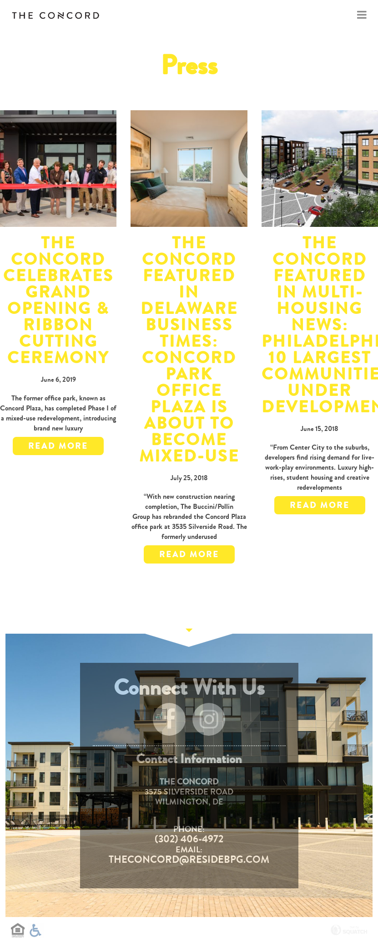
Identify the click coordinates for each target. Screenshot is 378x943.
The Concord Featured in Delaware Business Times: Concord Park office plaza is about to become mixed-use (189, 349)
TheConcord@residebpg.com (189, 859)
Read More (58, 446)
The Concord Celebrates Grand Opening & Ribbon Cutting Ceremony (58, 300)
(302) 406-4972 (189, 839)
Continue (189, 633)
